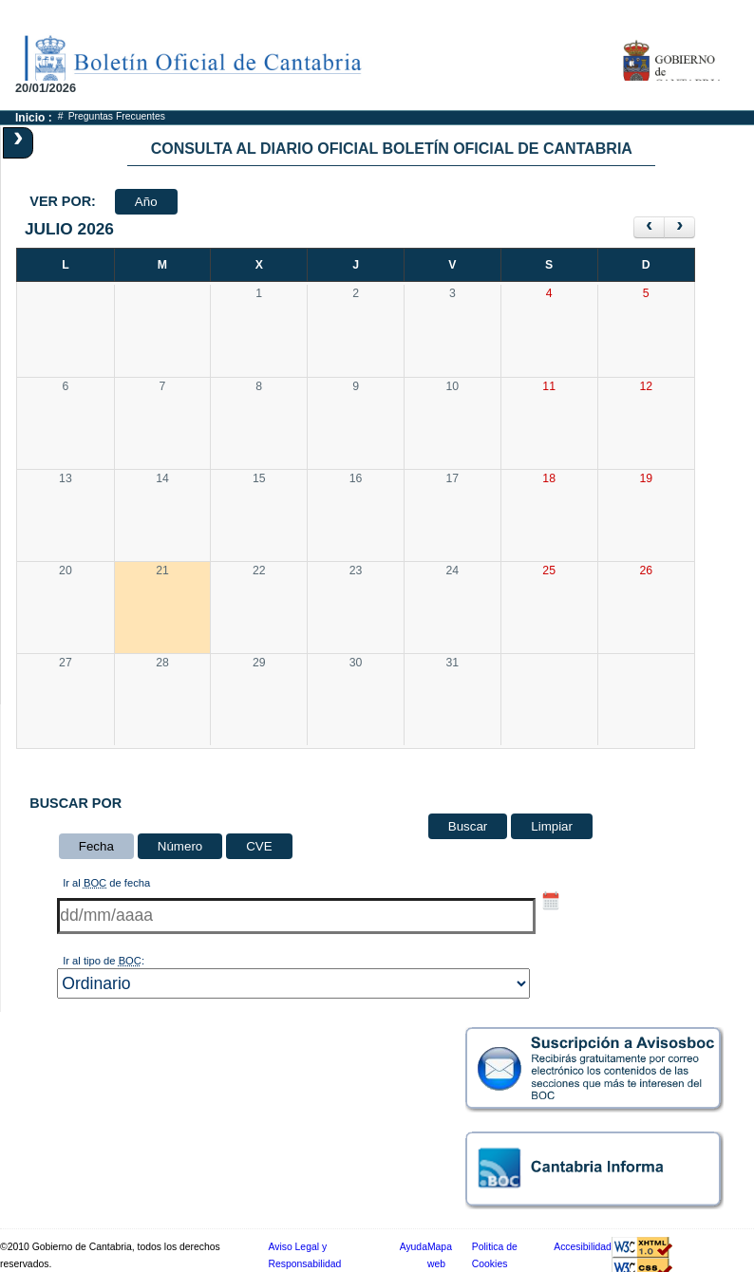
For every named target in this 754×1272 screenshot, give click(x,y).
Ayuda (413, 1247)
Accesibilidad (583, 1247)
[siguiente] (679, 227)
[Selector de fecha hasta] (550, 900)
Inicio (30, 117)
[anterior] (649, 227)
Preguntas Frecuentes (116, 116)
